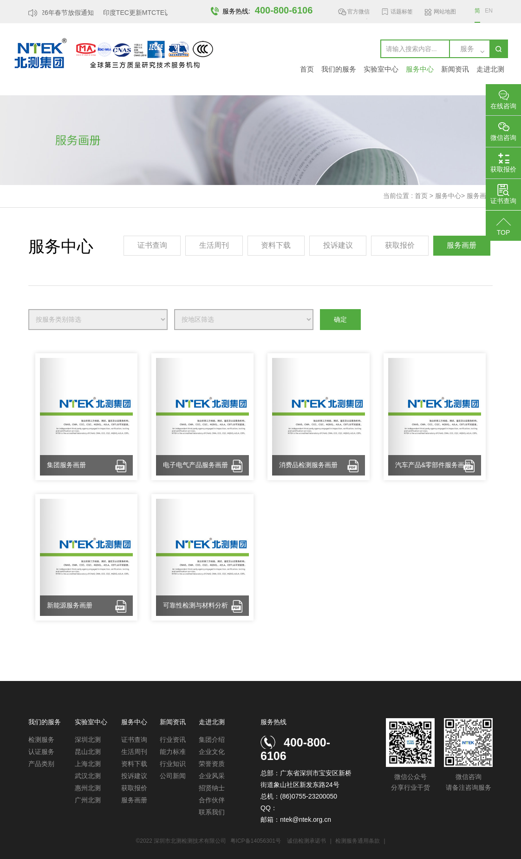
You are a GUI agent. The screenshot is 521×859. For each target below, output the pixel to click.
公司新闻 (173, 776)
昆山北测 (88, 751)
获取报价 (400, 245)
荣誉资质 (212, 763)
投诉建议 (338, 245)
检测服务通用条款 (358, 841)
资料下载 (276, 245)
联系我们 (212, 812)
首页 (307, 69)
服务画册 (480, 195)
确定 (340, 319)
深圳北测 (88, 739)
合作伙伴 (212, 800)
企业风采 (212, 776)
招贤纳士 (212, 788)
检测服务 (41, 739)
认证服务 (41, 751)
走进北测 (490, 69)
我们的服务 (338, 69)
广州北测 (88, 800)
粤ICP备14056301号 (255, 841)
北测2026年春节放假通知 (59, 12)
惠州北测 (88, 788)
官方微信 (358, 13)
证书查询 (152, 245)
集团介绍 (212, 739)
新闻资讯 (455, 69)
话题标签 (402, 11)
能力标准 (173, 751)
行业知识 (173, 763)
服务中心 (420, 69)
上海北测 (88, 763)
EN (489, 10)
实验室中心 (381, 69)
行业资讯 (173, 739)
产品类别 (41, 763)
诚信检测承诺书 (306, 841)
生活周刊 (214, 245)
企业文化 (212, 751)
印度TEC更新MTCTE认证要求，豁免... (161, 12)
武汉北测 (88, 776)
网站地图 (445, 11)
